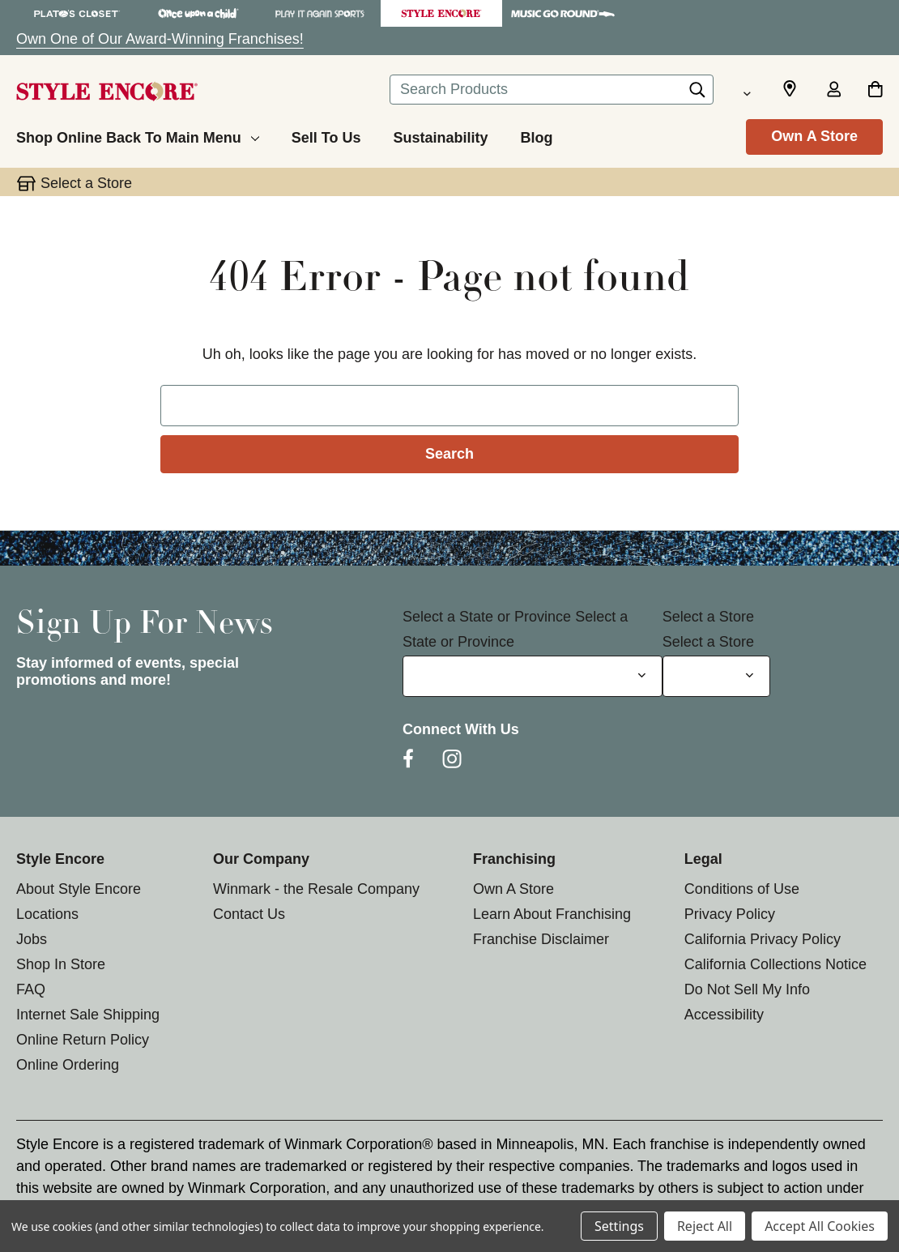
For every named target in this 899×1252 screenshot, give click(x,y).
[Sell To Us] (326, 135)
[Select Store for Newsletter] (716, 676)
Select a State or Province (487, 617)
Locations (47, 914)
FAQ (30, 989)
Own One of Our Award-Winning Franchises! (160, 39)
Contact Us (249, 914)
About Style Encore (78, 889)
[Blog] (536, 135)
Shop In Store (60, 964)
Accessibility (724, 1014)
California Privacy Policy (762, 939)
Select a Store (708, 617)
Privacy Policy (729, 914)
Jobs (31, 939)
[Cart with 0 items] (875, 90)
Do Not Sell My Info (747, 989)
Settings (619, 1226)
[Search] (697, 94)
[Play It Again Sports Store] (320, 13)
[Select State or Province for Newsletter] (533, 676)
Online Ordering (67, 1065)
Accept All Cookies (820, 1226)
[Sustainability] (440, 135)
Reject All (704, 1226)
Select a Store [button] (86, 183)
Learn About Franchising (552, 914)
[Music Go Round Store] (563, 13)
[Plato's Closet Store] (77, 13)
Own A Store (814, 136)
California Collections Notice (775, 964)
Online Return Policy (82, 1040)
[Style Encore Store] (441, 13)
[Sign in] (833, 90)
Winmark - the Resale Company (316, 889)
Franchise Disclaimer (541, 939)
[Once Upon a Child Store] (198, 13)
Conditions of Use (741, 889)
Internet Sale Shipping (88, 1014)
